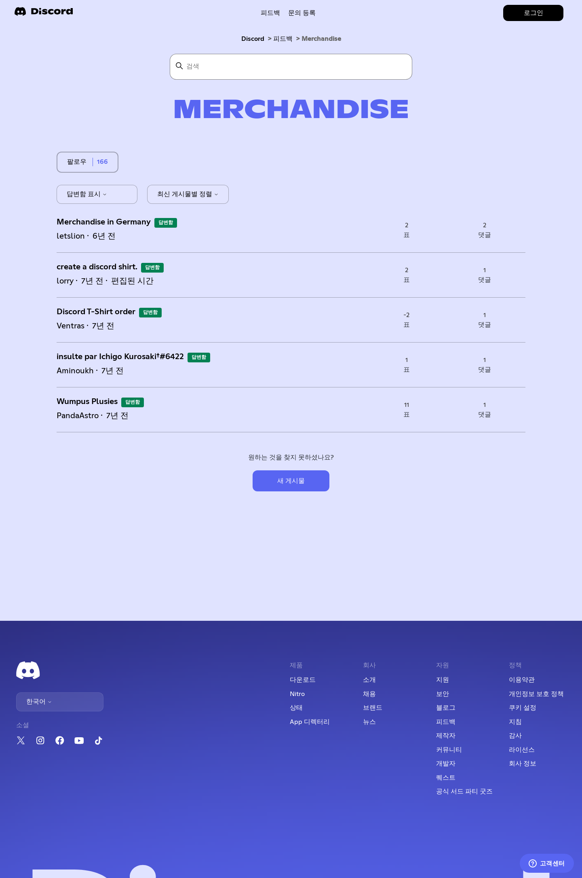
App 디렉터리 (310, 722)
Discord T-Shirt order (96, 312)
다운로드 (303, 680)
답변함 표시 (87, 194)
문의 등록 (302, 13)
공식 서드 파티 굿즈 (464, 791)
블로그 (445, 708)
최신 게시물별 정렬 (188, 194)
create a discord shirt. (97, 267)
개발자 (445, 763)
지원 (442, 680)
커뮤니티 (449, 750)
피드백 (270, 13)
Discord (252, 39)
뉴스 (369, 722)
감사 (515, 735)
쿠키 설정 (522, 708)
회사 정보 (522, 763)
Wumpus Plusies (87, 402)
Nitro (297, 694)
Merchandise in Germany (104, 222)
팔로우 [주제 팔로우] (76, 162)
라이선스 (522, 750)
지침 (515, 722)
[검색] (291, 67)
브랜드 (372, 708)
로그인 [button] (533, 13)
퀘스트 (445, 777)
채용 (369, 694)
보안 (442, 694)
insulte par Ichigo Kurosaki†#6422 (120, 357)
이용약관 (522, 680)
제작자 (445, 735)
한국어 (39, 701)
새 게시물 (291, 481)
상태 (296, 708)
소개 (369, 680)
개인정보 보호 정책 (536, 694)
